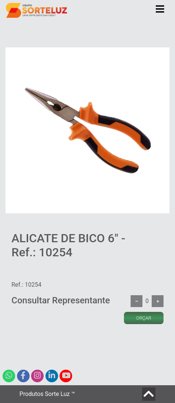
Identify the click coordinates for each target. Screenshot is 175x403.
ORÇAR (143, 318)
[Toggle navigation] (160, 9)
